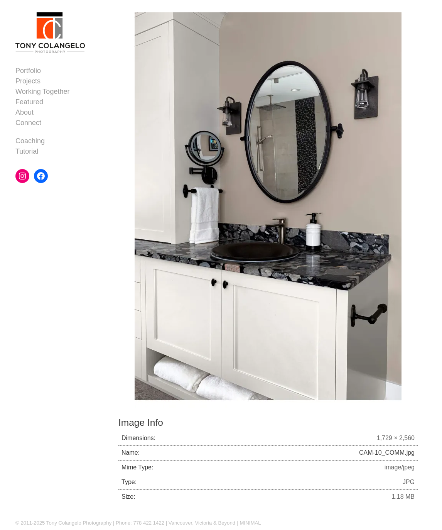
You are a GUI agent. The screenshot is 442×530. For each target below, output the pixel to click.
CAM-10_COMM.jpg (387, 452)
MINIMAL (250, 523)
